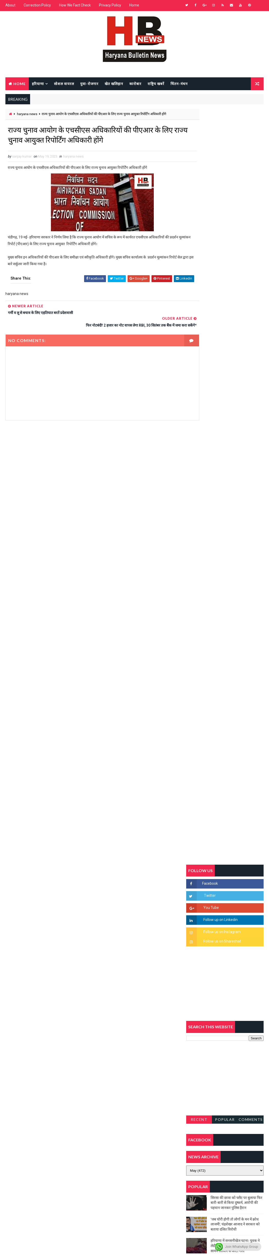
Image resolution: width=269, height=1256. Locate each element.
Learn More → (23, 1110)
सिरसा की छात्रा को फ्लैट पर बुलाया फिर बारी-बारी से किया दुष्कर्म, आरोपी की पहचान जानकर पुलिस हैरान (236, 576)
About (10, 5)
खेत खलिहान (114, 83)
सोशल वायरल (64, 83)
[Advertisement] (93, 468)
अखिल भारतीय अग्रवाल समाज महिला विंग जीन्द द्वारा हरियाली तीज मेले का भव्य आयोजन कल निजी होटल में (235, 661)
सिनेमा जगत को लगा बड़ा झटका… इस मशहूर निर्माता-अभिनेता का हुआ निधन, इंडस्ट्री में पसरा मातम (236, 724)
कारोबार (135, 83)
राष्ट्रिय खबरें (156, 83)
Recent (199, 493)
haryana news (27, 114)
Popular (225, 493)
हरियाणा (38, 83)
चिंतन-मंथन (179, 83)
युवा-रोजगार (89, 83)
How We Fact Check (75, 5)
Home (134, 5)
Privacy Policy (110, 5)
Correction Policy (37, 5)
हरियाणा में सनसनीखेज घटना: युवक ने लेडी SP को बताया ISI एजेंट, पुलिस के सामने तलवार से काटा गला (235, 619)
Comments (251, 493)
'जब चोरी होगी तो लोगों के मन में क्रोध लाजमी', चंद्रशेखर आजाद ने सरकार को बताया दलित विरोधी (235, 597)
